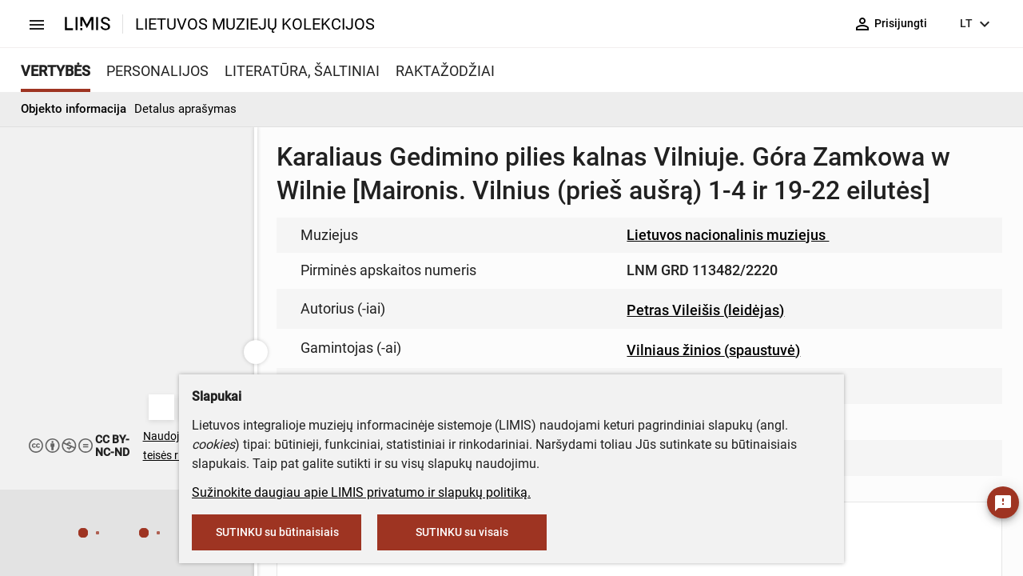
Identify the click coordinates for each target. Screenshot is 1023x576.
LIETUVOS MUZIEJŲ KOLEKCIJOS (255, 24)
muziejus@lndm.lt (592, 234)
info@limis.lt (480, 336)
